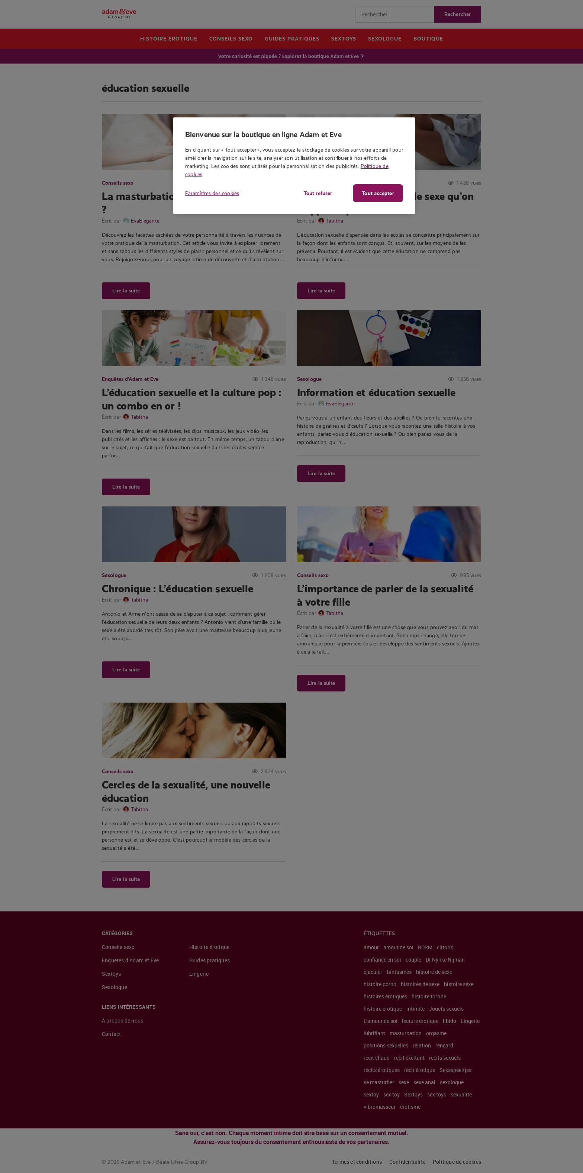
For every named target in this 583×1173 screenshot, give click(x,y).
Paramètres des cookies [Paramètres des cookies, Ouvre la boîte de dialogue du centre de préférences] (212, 193)
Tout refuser (316, 193)
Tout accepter (378, 193)
